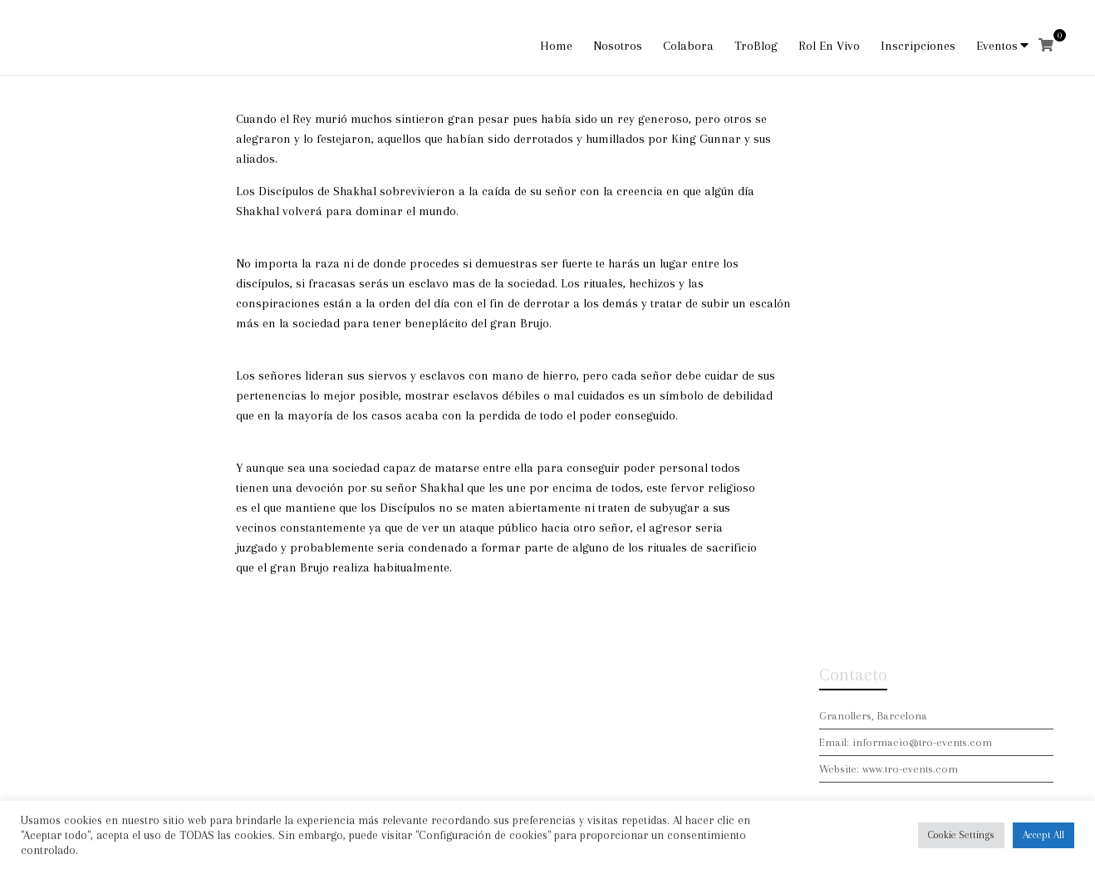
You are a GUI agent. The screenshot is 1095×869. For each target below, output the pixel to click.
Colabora (688, 45)
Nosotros (617, 45)
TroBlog (756, 45)
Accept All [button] (1043, 835)
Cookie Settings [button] (961, 835)
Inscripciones (918, 45)
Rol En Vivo (829, 45)
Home (556, 45)
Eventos (997, 45)
